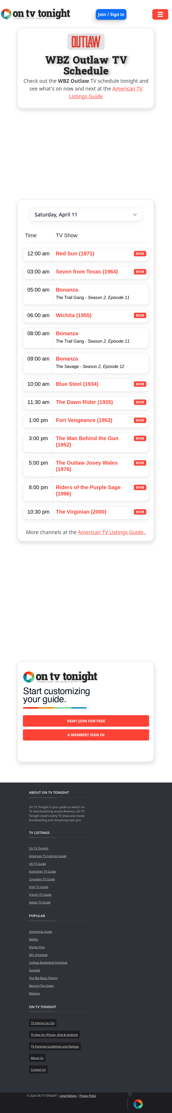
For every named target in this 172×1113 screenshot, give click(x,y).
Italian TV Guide (40, 902)
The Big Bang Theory (43, 978)
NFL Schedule (38, 955)
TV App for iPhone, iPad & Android (54, 1035)
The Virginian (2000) (81, 512)
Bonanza (67, 290)
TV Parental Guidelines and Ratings (55, 1046)
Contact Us (38, 1069)
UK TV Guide (37, 864)
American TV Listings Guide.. (112, 532)
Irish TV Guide (38, 887)
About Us (37, 1058)
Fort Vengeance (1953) (84, 420)
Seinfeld (34, 970)
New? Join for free (86, 720)
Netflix (33, 939)
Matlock (34, 993)
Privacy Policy (87, 1096)
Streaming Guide (40, 932)
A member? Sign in (85, 734)
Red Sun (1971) (75, 253)
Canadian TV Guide (42, 879)
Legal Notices (68, 1096)
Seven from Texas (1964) (87, 272)
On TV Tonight (38, 848)
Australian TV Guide (42, 871)
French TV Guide (40, 895)
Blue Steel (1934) (77, 384)
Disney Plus (37, 947)
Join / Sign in (111, 14)
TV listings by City (43, 1023)
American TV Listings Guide (48, 856)
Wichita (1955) (74, 315)
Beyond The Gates (41, 986)
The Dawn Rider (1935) (84, 402)
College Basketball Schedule (48, 962)
